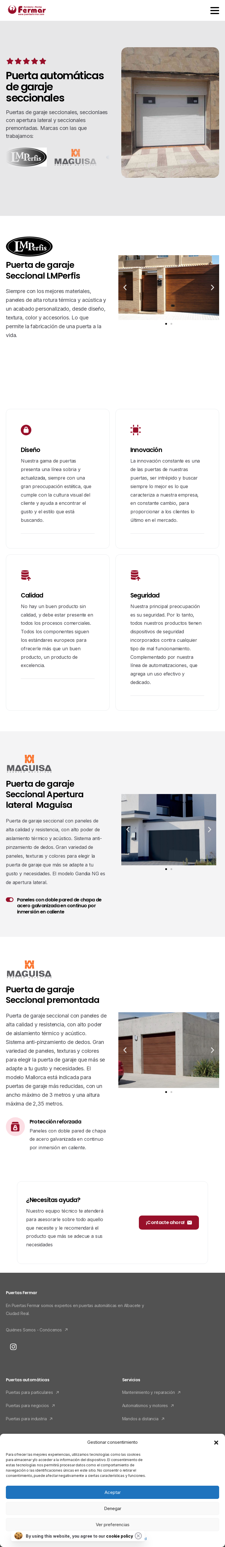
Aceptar (113, 1492)
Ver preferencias (112, 1524)
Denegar (112, 1508)
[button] (216, 1442)
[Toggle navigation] (215, 11)
